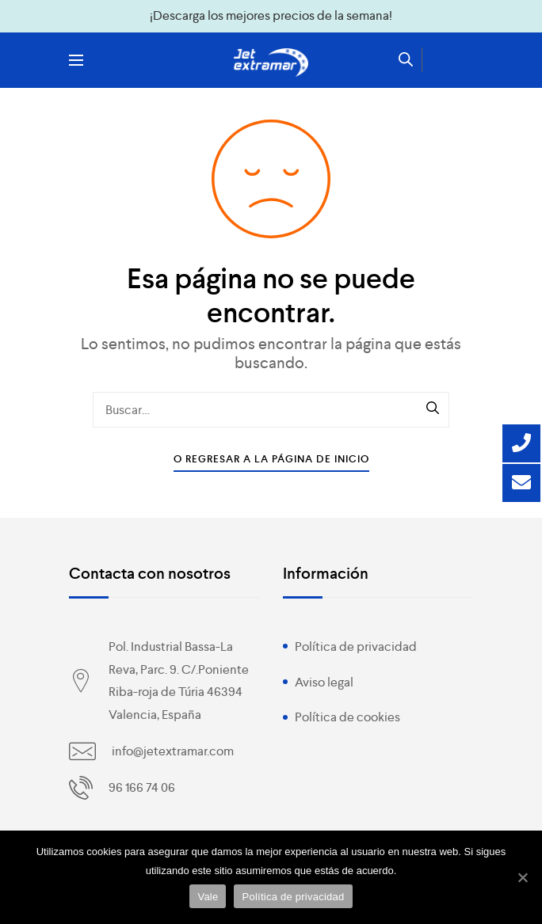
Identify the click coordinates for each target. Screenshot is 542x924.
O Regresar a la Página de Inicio (271, 459)
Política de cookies (347, 717)
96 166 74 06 (142, 787)
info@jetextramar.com (173, 751)
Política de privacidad (356, 646)
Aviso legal (324, 682)
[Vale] (522, 877)
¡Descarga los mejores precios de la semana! (271, 15)
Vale (207, 897)
